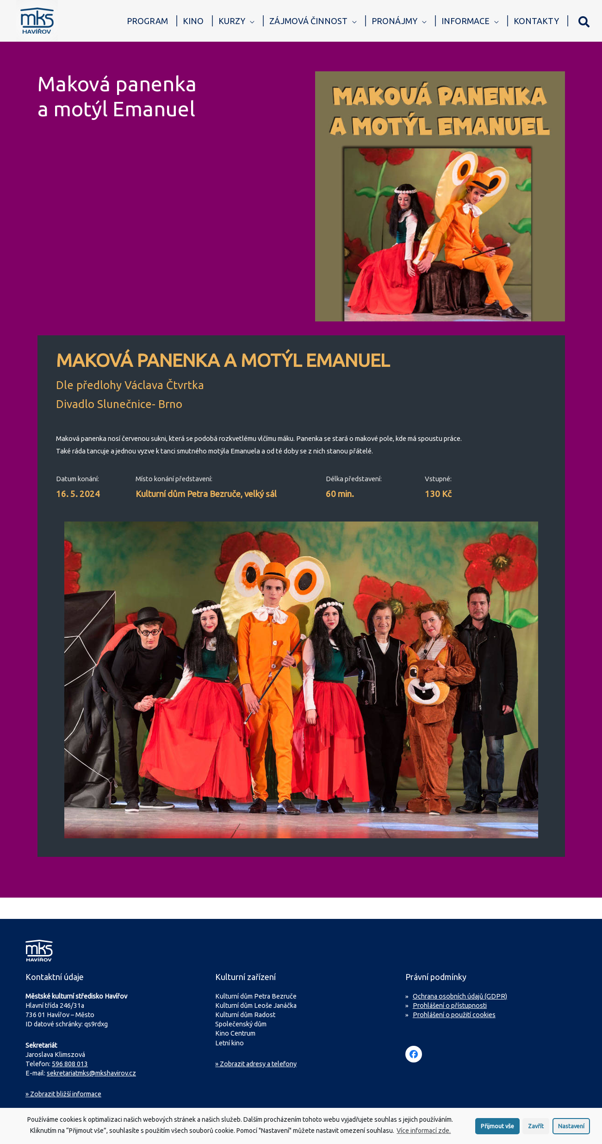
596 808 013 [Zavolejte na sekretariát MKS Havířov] (70, 1064)
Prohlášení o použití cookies (454, 1014)
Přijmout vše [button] (497, 1128)
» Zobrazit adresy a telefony (256, 1064)
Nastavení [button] (571, 1128)
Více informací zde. (424, 1133)
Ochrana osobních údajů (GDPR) (460, 996)
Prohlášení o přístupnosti (450, 1005)
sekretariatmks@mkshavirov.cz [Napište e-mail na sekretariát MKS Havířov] (91, 1073)
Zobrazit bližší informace (63, 1094)
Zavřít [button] (536, 1128)
